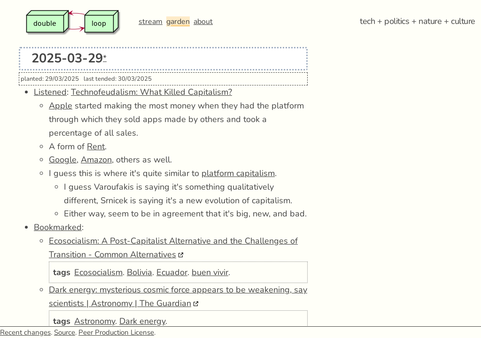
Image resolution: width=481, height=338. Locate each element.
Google (63, 159)
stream (151, 21)
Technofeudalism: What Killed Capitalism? (151, 92)
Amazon (96, 159)
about (203, 21)
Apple (60, 105)
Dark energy (142, 321)
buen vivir (210, 272)
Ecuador (171, 272)
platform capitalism (238, 173)
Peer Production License (116, 332)
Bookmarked (58, 227)
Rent (96, 146)
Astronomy (94, 321)
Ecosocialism (98, 272)
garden (178, 21)
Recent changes (25, 332)
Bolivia (139, 272)
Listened (50, 92)
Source (64, 332)
